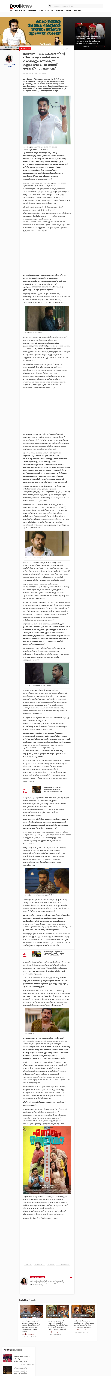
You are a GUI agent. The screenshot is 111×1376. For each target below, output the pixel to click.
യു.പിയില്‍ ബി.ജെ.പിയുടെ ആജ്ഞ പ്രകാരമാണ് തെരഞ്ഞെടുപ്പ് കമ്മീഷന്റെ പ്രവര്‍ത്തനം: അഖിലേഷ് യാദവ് (88, 41)
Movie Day (66, 1357)
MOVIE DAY (59, 10)
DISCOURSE (49, 10)
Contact (9, 1363)
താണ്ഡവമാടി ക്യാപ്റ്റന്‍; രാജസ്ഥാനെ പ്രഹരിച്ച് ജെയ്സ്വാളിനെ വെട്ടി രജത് (96, 111)
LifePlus (49, 1357)
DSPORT (68, 10)
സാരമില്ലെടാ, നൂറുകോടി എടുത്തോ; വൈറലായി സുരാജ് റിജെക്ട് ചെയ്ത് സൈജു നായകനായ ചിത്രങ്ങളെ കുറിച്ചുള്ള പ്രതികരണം (31, 1329)
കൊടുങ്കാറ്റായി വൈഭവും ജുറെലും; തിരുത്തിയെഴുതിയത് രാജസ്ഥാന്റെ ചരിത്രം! (96, 65)
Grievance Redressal (14, 1366)
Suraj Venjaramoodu (63, 1265)
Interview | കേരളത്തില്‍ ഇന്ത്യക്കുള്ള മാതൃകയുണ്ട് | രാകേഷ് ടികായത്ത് (56, 954)
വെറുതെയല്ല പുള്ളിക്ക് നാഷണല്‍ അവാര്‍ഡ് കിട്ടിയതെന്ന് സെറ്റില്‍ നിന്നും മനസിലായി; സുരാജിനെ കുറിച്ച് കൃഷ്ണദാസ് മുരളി (58, 1327)
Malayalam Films (39, 1265)
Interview (28, 1265)
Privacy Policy (12, 1358)
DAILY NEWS (32, 10)
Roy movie (51, 1265)
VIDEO (41, 10)
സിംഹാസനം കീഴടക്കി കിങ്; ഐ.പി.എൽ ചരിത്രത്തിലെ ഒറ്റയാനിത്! (97, 145)
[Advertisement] (47, 254)
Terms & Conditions (14, 1361)
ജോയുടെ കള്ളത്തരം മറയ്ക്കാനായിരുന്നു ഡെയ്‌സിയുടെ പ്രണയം (54, 789)
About (8, 1353)
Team (8, 1355)
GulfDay (49, 1363)
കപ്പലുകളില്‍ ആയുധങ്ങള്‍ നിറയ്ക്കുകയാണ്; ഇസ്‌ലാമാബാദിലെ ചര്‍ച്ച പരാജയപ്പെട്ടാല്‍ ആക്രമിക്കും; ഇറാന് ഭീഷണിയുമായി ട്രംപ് (96, 90)
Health (32, 1360)
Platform (66, 1355)
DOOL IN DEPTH (20, 10)
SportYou (50, 1360)
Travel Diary (51, 1355)
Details (32, 1363)
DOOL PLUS (77, 10)
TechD (32, 1355)
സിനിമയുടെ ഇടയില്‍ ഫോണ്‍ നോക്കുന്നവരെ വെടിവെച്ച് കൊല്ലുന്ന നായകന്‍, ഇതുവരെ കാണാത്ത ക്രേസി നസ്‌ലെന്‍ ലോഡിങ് (97, 79)
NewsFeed (66, 1360)
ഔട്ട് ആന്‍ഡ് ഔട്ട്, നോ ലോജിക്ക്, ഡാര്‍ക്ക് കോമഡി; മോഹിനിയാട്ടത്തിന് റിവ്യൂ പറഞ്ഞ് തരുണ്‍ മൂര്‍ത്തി (83, 1327)
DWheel (32, 1357)
